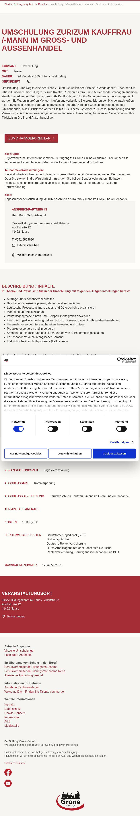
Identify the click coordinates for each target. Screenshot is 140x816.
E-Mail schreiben (28, 245)
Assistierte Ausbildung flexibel (23, 675)
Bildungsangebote (24, 4)
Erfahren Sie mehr (14, 763)
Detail (41, 4)
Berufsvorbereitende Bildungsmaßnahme (30, 666)
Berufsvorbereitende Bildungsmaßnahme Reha (34, 671)
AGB (7, 721)
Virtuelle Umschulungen (19, 650)
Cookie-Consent (14, 713)
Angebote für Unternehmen (22, 687)
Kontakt (9, 704)
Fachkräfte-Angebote (18, 654)
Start (7, 4)
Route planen (16, 616)
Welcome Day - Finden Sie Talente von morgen (34, 691)
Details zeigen (119, 442)
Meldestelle (11, 725)
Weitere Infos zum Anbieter (34, 254)
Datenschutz (12, 708)
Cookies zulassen (114, 453)
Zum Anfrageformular (29, 138)
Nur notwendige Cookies (26, 453)
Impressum (11, 717)
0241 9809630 (24, 239)
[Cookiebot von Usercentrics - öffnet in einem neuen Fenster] (120, 360)
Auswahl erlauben (70, 453)
